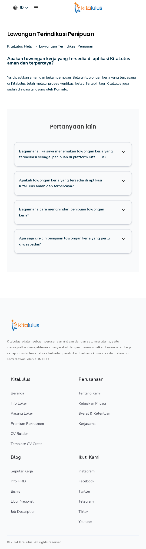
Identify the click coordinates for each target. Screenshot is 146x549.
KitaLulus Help (19, 46)
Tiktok (84, 511)
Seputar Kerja (22, 471)
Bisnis (15, 491)
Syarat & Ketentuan (94, 413)
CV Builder (19, 433)
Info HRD (18, 481)
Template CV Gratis (26, 443)
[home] (88, 8)
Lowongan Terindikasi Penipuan (66, 46)
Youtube (85, 521)
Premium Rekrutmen (27, 423)
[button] (23, 7)
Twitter (84, 491)
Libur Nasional (22, 501)
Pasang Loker (22, 413)
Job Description (23, 511)
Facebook (86, 481)
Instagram (87, 471)
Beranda (17, 393)
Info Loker (19, 403)
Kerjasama (87, 423)
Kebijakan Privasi (92, 403)
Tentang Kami (89, 393)
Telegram (86, 501)
